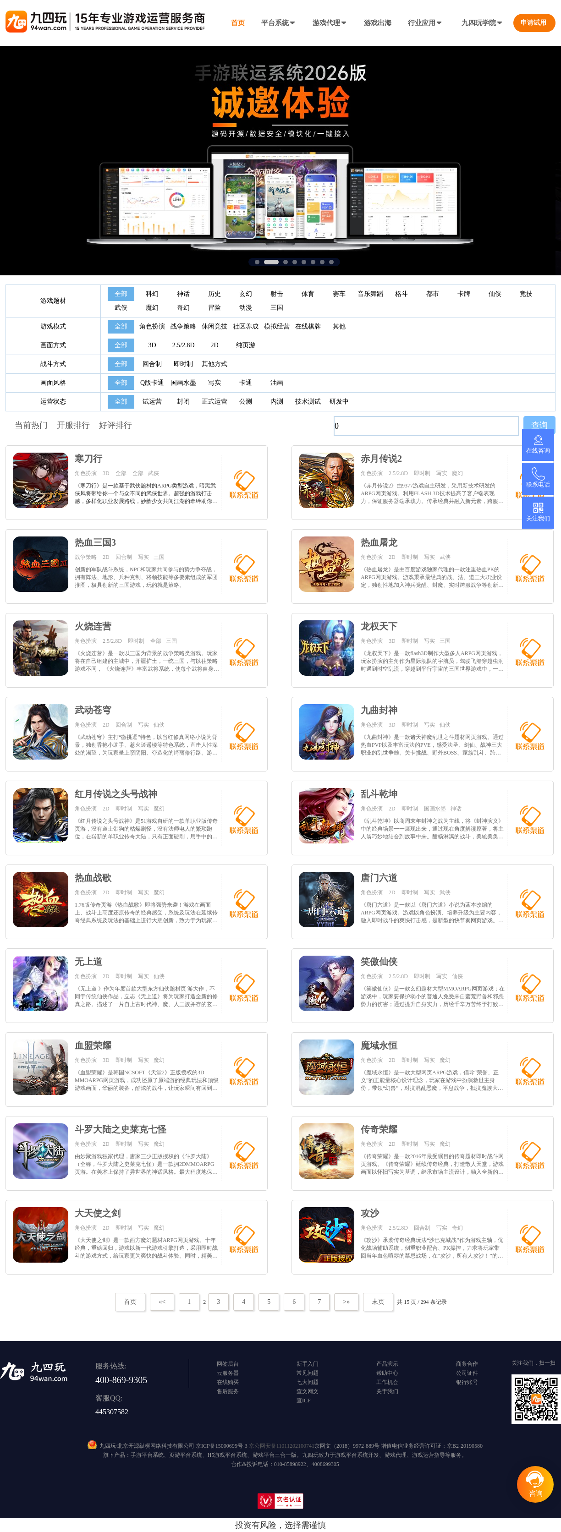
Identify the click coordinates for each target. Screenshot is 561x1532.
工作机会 (387, 1382)
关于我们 (387, 1391)
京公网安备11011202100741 (281, 1446)
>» (346, 1301)
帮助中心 (387, 1373)
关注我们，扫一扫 (534, 1363)
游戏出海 (377, 23)
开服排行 (73, 425)
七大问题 (308, 1382)
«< (162, 1301)
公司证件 (467, 1373)
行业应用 (425, 23)
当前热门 (31, 425)
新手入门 (308, 1364)
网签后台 (228, 1364)
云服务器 (228, 1373)
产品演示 (387, 1364)
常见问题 (308, 1373)
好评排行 (115, 425)
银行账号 (467, 1382)
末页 (378, 1301)
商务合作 (467, 1364)
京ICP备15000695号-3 (222, 1446)
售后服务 (228, 1391)
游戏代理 (330, 23)
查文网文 (308, 1391)
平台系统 (278, 23)
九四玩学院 (482, 23)
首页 (238, 23)
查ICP (304, 1400)
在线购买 (228, 1382)
